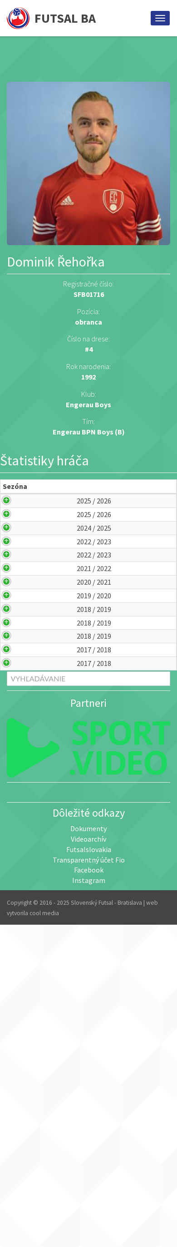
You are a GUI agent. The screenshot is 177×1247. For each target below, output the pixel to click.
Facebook (88, 1149)
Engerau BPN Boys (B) (89, 431)
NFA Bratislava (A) (104, 796)
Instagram (88, 1160)
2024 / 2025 (22, 590)
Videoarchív (88, 1119)
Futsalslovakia (88, 1129)
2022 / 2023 (22, 624)
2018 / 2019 (22, 796)
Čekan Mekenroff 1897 (104, 659)
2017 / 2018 (22, 899)
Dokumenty (88, 1108)
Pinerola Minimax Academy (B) (107, 624)
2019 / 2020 (22, 762)
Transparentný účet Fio (89, 1139)
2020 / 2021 (22, 727)
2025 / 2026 (22, 522)
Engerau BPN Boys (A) (103, 556)
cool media (44, 1193)
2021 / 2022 (22, 693)
